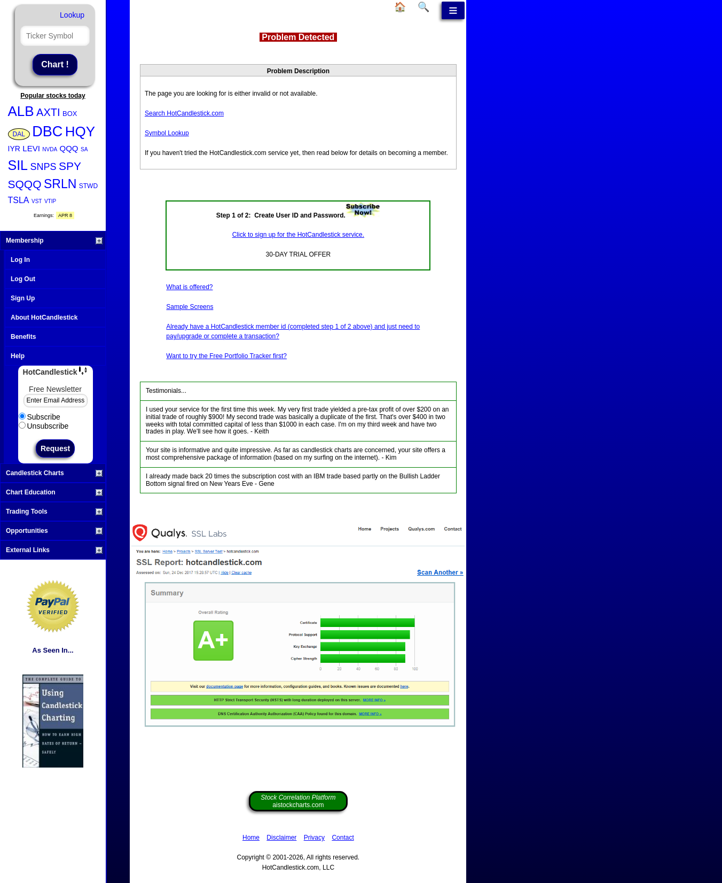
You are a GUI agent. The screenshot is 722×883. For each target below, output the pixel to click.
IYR (14, 148)
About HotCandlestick (44, 317)
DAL (19, 134)
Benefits (23, 336)
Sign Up (23, 298)
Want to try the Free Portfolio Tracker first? (226, 356)
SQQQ (25, 184)
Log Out (23, 279)
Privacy (314, 837)
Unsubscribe (44, 426)
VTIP (50, 201)
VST (37, 201)
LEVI (31, 148)
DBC (47, 131)
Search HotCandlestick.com (184, 113)
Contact (343, 837)
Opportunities (54, 531)
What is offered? (189, 287)
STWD (88, 186)
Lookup (72, 15)
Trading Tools (54, 511)
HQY (80, 131)
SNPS (43, 166)
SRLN (60, 184)
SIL (18, 165)
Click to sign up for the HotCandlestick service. (298, 234)
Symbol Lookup (167, 133)
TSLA (18, 200)
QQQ (69, 148)
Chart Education (54, 492)
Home (251, 837)
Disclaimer (281, 837)
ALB (21, 111)
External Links (54, 550)
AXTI (48, 112)
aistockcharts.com (298, 801)
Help (18, 356)
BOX (69, 114)
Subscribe (39, 417)
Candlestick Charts (54, 473)
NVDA (49, 149)
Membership (54, 240)
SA (84, 149)
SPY (70, 166)
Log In (20, 260)
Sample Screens (189, 307)
